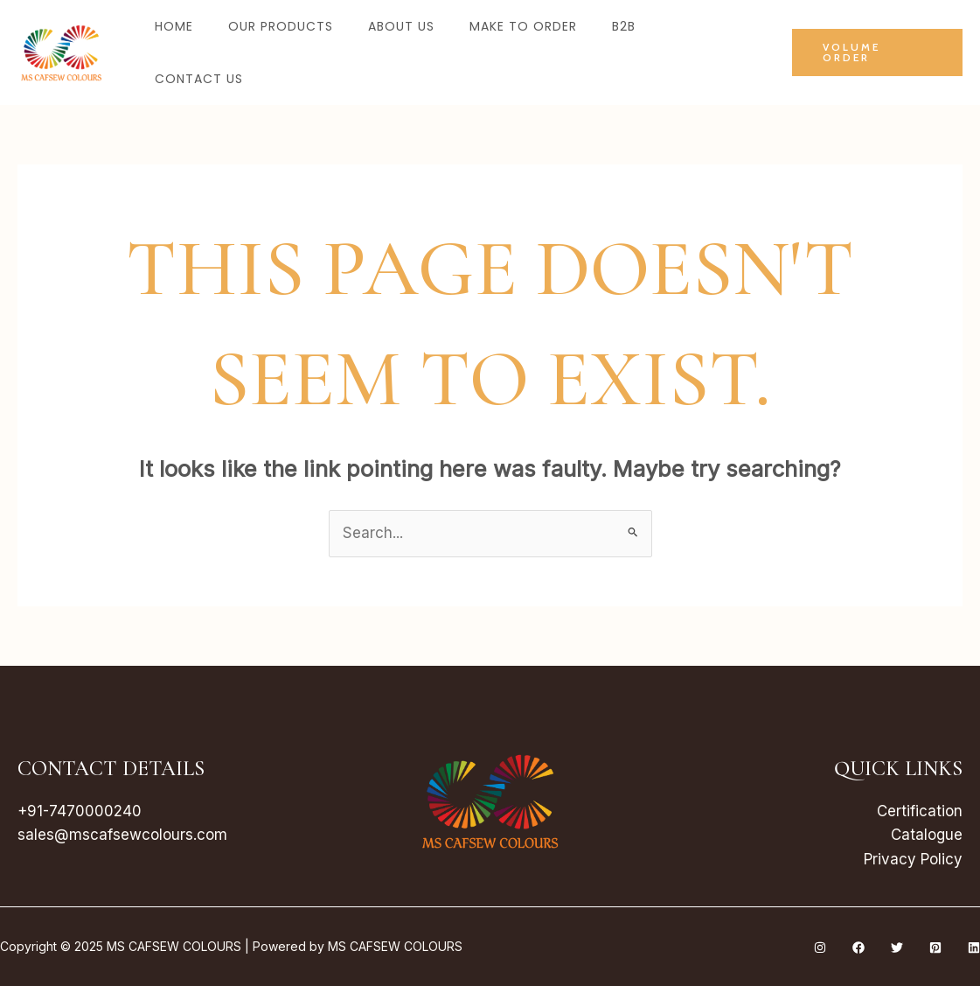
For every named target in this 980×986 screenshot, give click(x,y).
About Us (401, 26)
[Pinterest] (935, 947)
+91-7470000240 (79, 811)
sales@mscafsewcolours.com (122, 834)
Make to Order (523, 26)
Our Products (280, 26)
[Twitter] (897, 947)
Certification (920, 811)
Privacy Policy (913, 859)
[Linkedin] (974, 947)
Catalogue (926, 834)
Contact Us (199, 78)
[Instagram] (820, 947)
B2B (624, 26)
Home (174, 26)
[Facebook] (858, 947)
